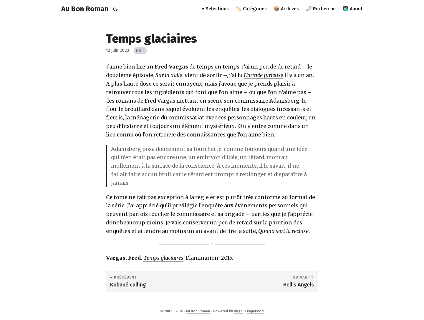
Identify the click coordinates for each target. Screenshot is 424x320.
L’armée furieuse (263, 75)
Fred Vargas (171, 66)
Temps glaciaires (163, 257)
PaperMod (255, 311)
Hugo (238, 311)
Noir (140, 50)
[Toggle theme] (115, 8)
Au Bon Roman (84, 9)
